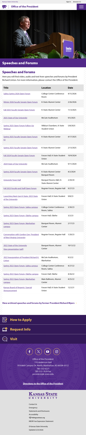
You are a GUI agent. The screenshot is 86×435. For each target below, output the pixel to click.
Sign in (68, 2)
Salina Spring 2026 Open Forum (17, 93)
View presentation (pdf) (14, 249)
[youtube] (47, 351)
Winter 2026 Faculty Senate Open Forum (21, 102)
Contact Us (33, 404)
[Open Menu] (81, 7)
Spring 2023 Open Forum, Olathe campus (21, 215)
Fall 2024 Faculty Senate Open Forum (19, 155)
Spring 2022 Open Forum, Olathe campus (21, 274)
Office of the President (24, 6)
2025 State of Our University (15, 117)
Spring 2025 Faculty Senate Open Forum (21, 147)
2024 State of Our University (15, 164)
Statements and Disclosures (39, 411)
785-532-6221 (43, 368)
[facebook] (29, 351)
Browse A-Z (77, 2)
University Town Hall (12, 180)
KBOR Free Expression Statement (41, 421)
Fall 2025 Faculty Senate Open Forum (19, 110)
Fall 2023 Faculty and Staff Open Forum (20, 188)
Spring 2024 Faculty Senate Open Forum (21, 171)
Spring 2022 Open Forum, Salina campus (21, 265)
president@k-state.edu (43, 374)
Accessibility (33, 414)
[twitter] (38, 351)
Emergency (33, 408)
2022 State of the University (15, 245)
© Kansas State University (38, 426)
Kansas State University (10, 2)
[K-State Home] (4, 7)
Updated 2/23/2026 (36, 430)
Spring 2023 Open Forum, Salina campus (21, 207)
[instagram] (56, 351)
